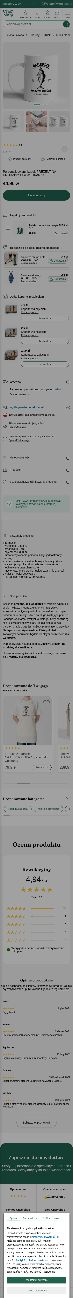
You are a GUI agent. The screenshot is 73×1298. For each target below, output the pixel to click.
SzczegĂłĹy (30, 1218)
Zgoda (13, 1218)
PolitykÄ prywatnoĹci (46, 1237)
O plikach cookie (51, 1218)
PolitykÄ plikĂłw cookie (30, 1260)
